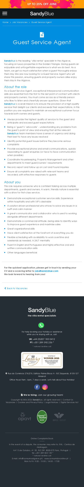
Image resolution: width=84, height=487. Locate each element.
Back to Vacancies (15, 288)
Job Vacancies (19, 22)
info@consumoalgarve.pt (30, 458)
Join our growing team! (42, 394)
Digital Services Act (69, 402)
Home (6, 22)
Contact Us (68, 399)
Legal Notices (51, 402)
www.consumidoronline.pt (56, 458)
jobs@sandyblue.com (46, 270)
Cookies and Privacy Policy (30, 402)
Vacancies (10, 402)
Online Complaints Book (42, 438)
